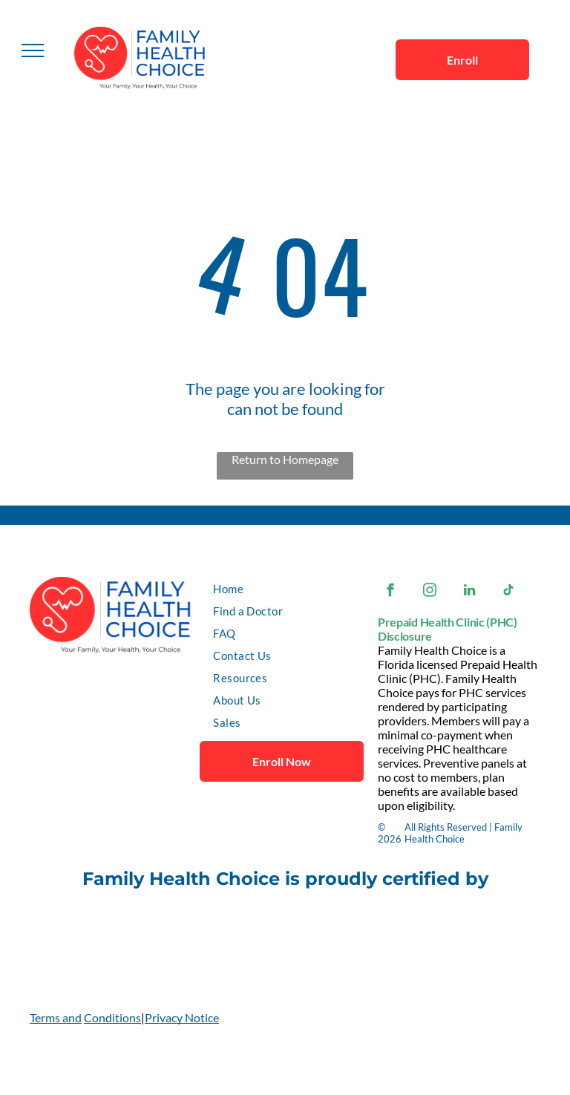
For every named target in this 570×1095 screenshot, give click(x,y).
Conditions (112, 1017)
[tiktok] (509, 592)
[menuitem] (284, 589)
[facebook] (391, 592)
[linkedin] (469, 592)
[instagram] (430, 592)
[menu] (32, 50)
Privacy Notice (182, 1017)
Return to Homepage (285, 459)
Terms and (56, 1017)
